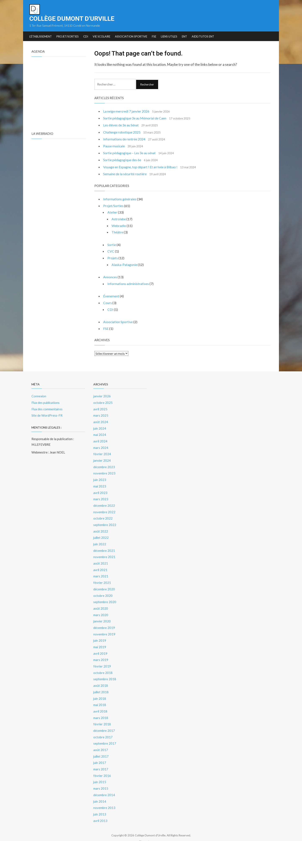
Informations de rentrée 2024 (124, 139)
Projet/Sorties (67, 36)
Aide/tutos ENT (203, 36)
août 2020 (100, 602)
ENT (184, 36)
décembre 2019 (104, 621)
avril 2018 (100, 703)
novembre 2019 (104, 627)
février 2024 (102, 451)
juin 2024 (100, 426)
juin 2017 (100, 753)
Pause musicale (114, 146)
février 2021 (102, 577)
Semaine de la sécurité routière (125, 174)
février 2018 (102, 715)
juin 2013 (100, 803)
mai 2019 (99, 640)
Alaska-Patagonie (124, 264)
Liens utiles (169, 36)
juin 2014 (100, 791)
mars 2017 (100, 759)
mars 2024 (100, 445)
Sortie (111, 244)
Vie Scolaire (101, 36)
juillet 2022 (101, 533)
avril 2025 (100, 407)
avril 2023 (100, 489)
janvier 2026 (102, 395)
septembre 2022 (104, 520)
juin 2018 (100, 690)
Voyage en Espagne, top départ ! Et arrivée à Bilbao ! (140, 167)
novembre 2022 (104, 508)
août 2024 (100, 420)
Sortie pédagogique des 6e (122, 160)
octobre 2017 (103, 728)
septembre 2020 (104, 596)
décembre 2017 (104, 722)
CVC (110, 251)
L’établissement (40, 36)
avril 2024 (100, 439)
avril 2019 (100, 646)
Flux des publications (46, 401)
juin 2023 (100, 476)
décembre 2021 (104, 546)
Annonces (110, 276)
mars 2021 (100, 571)
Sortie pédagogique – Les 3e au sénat (129, 153)
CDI (85, 36)
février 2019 (102, 659)
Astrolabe (119, 219)
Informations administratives (128, 283)
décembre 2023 (104, 464)
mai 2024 (99, 432)
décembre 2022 (104, 502)
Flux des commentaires (47, 407)
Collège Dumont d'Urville (71, 18)
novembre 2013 (104, 797)
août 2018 (100, 678)
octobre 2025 (103, 401)
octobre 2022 (103, 514)
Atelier (112, 212)
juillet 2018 (101, 684)
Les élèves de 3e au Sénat (121, 125)
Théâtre (117, 232)
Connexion (39, 395)
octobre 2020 (103, 590)
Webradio (119, 225)
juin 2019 (100, 634)
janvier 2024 (102, 458)
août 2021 (100, 558)
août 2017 (100, 741)
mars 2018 (100, 709)
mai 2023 (99, 483)
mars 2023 (100, 495)
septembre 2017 (104, 734)
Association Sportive (131, 36)
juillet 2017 (101, 747)
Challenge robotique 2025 (122, 132)
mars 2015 (100, 778)
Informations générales (119, 199)
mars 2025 (100, 414)
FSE (154, 36)
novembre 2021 (104, 552)
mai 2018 (99, 696)
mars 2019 (100, 652)
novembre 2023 (104, 470)
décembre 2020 (104, 583)
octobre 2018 (103, 665)
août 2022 (100, 527)
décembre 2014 (104, 785)
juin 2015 (100, 772)
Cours (107, 302)
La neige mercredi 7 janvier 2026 (126, 111)
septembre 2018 (104, 671)
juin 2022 (100, 539)
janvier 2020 (102, 615)
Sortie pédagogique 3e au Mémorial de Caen (135, 118)
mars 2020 (100, 608)
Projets (112, 257)
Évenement (111, 295)
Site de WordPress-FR (47, 414)
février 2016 (102, 766)
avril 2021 (100, 564)
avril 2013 (100, 810)
